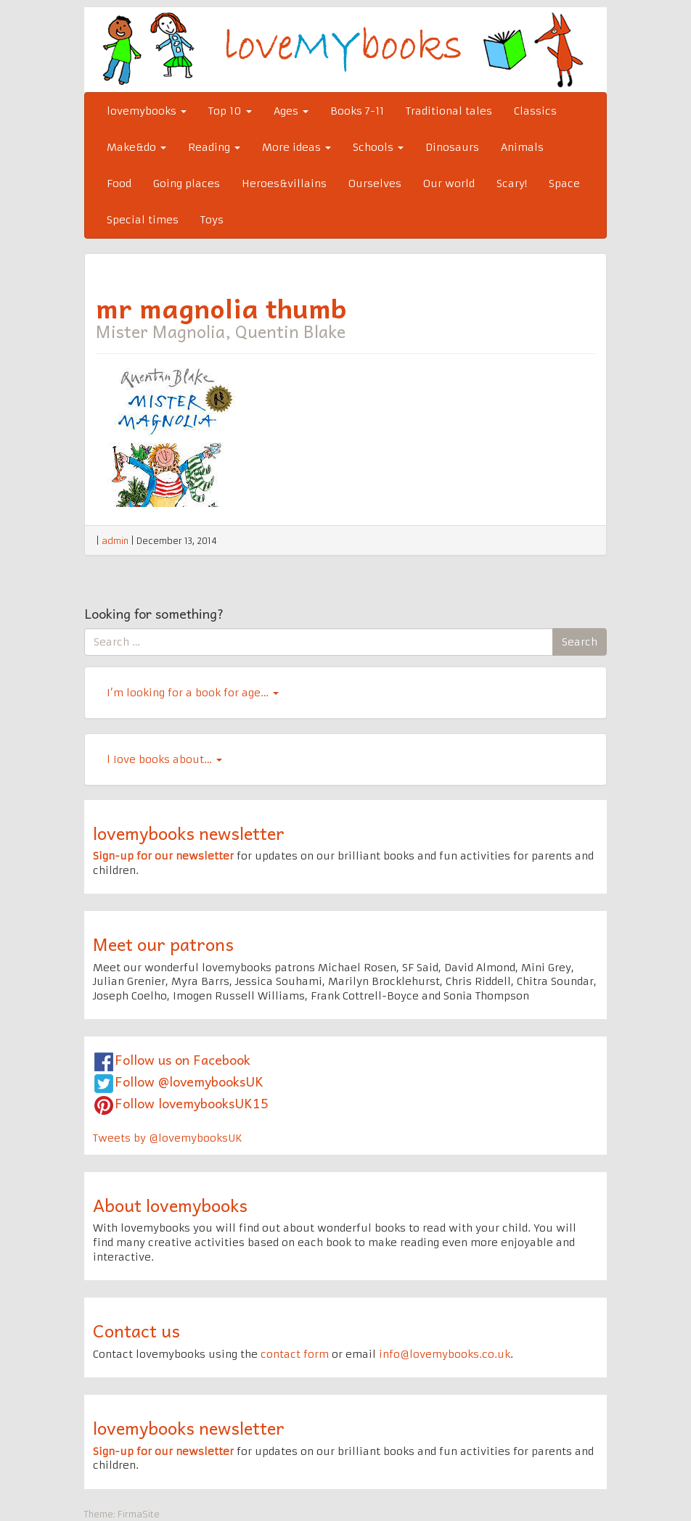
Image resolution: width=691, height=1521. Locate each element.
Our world (449, 183)
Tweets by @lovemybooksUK (167, 1138)
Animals (522, 147)
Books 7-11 (357, 111)
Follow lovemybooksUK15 (192, 1102)
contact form (295, 1354)
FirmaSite (139, 1514)
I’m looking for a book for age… (193, 692)
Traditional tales (449, 111)
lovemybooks (147, 111)
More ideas (296, 147)
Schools (378, 147)
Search (579, 641)
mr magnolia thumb (221, 308)
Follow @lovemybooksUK (189, 1081)
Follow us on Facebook (182, 1059)
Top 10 (230, 111)
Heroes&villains (284, 183)
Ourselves (374, 183)
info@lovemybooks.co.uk (444, 1354)
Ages (291, 111)
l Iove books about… (164, 759)
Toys (212, 219)
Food (119, 183)
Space (564, 183)
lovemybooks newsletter (189, 832)
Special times (143, 219)
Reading (214, 147)
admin (115, 540)
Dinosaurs (452, 147)
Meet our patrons (163, 943)
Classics (535, 111)
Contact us (136, 1330)
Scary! (511, 183)
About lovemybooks (170, 1205)
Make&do (136, 147)
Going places (186, 183)
